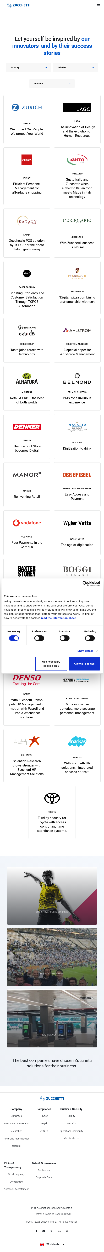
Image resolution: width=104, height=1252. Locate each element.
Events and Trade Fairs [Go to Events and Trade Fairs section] (16, 1123)
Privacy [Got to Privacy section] (44, 1116)
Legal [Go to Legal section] (44, 1123)
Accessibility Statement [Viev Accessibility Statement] (16, 1189)
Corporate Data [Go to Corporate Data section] (44, 1177)
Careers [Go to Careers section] (16, 1145)
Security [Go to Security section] (71, 1123)
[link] (26, 119)
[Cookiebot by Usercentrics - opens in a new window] (85, 583)
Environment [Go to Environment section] (16, 1181)
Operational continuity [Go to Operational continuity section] (71, 1131)
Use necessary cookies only (51, 663)
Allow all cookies (84, 663)
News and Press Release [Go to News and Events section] (16, 1138)
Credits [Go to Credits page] (44, 1130)
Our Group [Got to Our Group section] (16, 1116)
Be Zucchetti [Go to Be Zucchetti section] (16, 1131)
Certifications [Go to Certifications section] (71, 1138)
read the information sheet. (58, 617)
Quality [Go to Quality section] (71, 1116)
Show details (86, 650)
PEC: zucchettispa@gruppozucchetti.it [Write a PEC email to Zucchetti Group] (51, 1208)
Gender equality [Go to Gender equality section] (16, 1174)
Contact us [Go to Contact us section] (44, 1170)
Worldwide (52, 1244)
